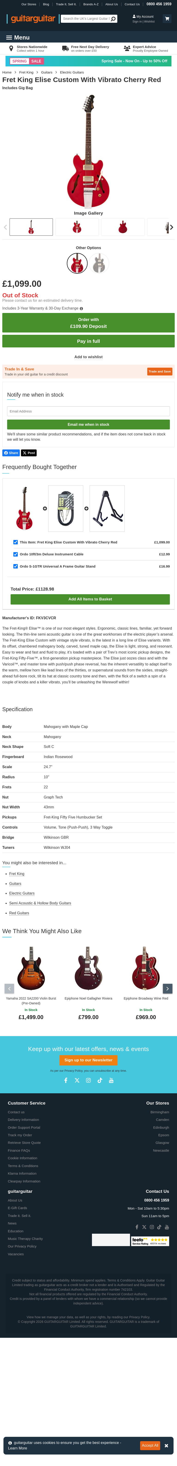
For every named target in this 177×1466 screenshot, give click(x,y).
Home (7, 72)
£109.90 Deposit (88, 323)
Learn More (17, 1448)
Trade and (160, 371)
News (12, 1331)
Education (16, 1339)
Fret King (26, 72)
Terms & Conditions (23, 1274)
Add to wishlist (88, 357)
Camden (162, 1228)
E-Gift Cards (17, 1316)
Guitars (46, 72)
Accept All (150, 1445)
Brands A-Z (91, 4)
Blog (46, 4)
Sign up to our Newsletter (88, 1168)
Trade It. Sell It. (66, 4)
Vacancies (16, 1362)
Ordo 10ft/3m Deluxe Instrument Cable (51, 554)
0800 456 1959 (159, 4)
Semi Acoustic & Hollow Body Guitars (40, 903)
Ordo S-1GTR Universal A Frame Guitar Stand (57, 566)
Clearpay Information (24, 1289)
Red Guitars (19, 913)
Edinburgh (161, 1235)
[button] (167, 18)
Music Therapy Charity (25, 1347)
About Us (111, 4)
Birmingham (159, 1220)
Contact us (16, 1220)
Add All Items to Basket (90, 599)
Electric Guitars (72, 72)
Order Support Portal (24, 1235)
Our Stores (28, 4)
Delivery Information (23, 1228)
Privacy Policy (74, 1178)
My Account (143, 16)
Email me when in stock (88, 424)
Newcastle (161, 1258)
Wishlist (149, 21)
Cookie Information (22, 1266)
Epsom (163, 1243)
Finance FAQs (19, 1258)
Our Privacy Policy (22, 1354)
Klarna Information (22, 1281)
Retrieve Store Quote (24, 1251)
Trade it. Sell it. (19, 1323)
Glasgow (162, 1251)
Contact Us (132, 4)
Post (29, 453)
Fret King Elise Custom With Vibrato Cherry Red (68, 542)
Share (11, 453)
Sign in (138, 21)
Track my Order (20, 1243)
